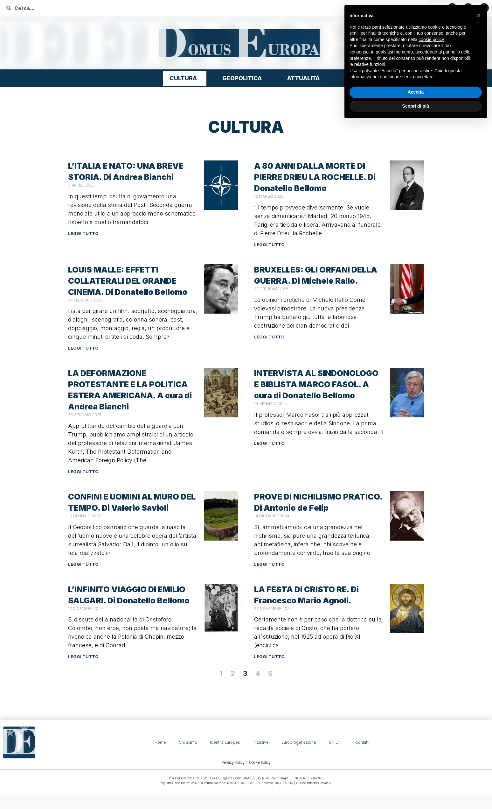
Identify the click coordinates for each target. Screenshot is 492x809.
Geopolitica (243, 78)
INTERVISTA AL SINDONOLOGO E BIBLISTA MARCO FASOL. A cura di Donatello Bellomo (316, 384)
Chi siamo (188, 742)
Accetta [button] (416, 777)
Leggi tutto (83, 233)
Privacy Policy (233, 762)
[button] (479, 701)
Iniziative (261, 742)
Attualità (305, 78)
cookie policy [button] (431, 725)
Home (160, 742)
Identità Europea (225, 742)
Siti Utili (336, 742)
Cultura (185, 78)
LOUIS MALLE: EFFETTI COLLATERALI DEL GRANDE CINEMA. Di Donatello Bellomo (127, 281)
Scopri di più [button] (415, 791)
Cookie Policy (260, 762)
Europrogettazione (298, 742)
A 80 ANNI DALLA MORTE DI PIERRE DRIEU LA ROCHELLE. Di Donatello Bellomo (315, 177)
